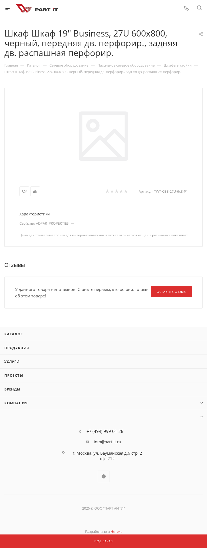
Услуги (12, 361)
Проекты (13, 375)
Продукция (16, 347)
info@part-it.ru (107, 441)
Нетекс (116, 531)
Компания (16, 403)
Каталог (13, 334)
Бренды (12, 389)
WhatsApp (103, 476)
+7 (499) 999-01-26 (104, 431)
